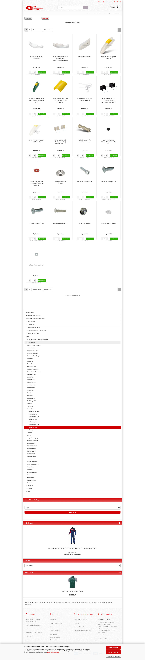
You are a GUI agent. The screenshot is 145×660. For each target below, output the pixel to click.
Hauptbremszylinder (32, 445)
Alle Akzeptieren (113, 647)
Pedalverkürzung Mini (32, 373)
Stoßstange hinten (32, 405)
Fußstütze (30, 474)
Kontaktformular (103, 643)
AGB (27, 633)
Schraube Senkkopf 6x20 (84, 186)
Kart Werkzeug (30, 329)
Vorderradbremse (31, 453)
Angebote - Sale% (55, 641)
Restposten (29, 490)
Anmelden (72, 517)
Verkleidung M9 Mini (34, 421)
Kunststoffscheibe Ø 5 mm (108, 228)
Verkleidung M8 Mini (34, 429)
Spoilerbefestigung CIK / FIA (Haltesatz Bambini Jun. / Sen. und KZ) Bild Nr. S (108, 104)
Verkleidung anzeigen (34, 416)
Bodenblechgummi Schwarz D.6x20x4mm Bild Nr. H (108, 146)
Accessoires (30, 317)
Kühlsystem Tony (31, 484)
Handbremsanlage (32, 450)
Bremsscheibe (31, 458)
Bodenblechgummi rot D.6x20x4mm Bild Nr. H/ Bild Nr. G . (36, 188)
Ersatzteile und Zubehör (33, 320)
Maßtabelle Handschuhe (81, 631)
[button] (26, 34)
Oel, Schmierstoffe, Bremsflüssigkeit (37, 344)
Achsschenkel (31, 352)
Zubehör (29, 437)
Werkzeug (30, 434)
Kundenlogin (107, 2)
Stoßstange (30, 408)
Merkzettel (117, 2)
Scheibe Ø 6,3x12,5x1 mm (36, 269)
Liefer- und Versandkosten (33, 629)
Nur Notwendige (113, 652)
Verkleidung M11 (33, 418)
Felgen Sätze (30, 471)
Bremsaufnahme (31, 461)
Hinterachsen (30, 479)
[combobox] (37, 34)
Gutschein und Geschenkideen (35, 323)
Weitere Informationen (113, 656)
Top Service (77, 627)
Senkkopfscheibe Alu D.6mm (60, 187)
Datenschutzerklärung (53, 652)
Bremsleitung (30, 463)
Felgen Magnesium (32, 466)
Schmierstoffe (31, 392)
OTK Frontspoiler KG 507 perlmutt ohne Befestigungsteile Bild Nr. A (60, 63)
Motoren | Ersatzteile (32, 338)
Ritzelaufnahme (31, 387)
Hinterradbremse (31, 455)
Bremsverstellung (31, 447)
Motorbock (30, 363)
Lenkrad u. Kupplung (32, 358)
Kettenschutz (30, 482)
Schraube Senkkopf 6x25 (36, 228)
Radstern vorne (31, 384)
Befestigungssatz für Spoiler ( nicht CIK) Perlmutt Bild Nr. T (60, 146)
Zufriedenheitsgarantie (80, 624)
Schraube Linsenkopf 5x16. (60, 228)
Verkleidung (30, 413)
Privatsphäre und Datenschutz (34, 637)
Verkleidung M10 (33, 431)
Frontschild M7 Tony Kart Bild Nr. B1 (108, 62)
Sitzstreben (30, 400)
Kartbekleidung (30, 326)
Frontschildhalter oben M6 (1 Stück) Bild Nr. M (84, 103)
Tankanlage (30, 410)
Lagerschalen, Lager (32, 355)
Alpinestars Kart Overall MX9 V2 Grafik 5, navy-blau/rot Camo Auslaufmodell (72, 553)
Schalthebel (30, 394)
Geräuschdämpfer (32, 476)
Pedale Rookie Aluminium (34, 376)
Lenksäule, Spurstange (33, 360)
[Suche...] (85, 7)
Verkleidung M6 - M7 (34, 426)
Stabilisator (30, 397)
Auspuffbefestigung (32, 442)
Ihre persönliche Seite (56, 627)
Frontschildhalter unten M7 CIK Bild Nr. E (36, 145)
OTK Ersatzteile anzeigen (33, 350)
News (27, 341)
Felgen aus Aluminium (33, 468)
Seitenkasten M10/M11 (84, 61)
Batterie (29, 487)
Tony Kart (29, 493)
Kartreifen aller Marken (33, 332)
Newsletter (53, 624)
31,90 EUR (72, 599)
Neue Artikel (53, 639)
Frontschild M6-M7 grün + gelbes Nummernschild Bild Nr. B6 (36, 104)
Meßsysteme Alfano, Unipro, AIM (36, 335)
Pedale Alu (30, 365)
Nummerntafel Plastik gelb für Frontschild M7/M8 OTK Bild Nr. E (60, 104)
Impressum (29, 640)
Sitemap (52, 631)
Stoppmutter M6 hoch (84, 228)
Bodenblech (30, 381)
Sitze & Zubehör (31, 389)
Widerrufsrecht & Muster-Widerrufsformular (33, 625)
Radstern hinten (31, 379)
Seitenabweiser (31, 402)
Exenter (29, 439)
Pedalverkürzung (31, 371)
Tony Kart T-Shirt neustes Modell (72, 596)
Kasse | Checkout (55, 635)
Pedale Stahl (30, 368)
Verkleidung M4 (33, 424)
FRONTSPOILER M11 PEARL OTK (36, 62)
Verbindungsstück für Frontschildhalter (84, 145)
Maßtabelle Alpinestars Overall (82, 635)
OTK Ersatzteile (30, 347)
